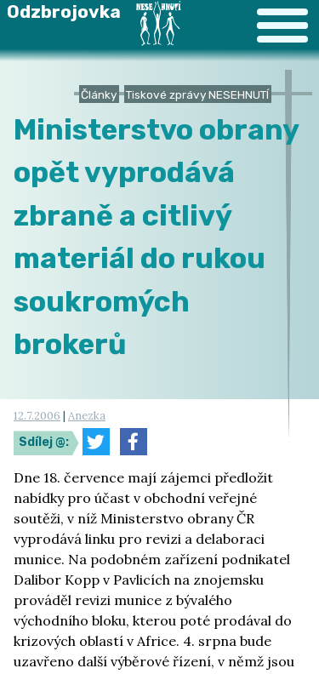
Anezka (86, 415)
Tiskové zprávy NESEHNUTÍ (197, 94)
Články (99, 94)
